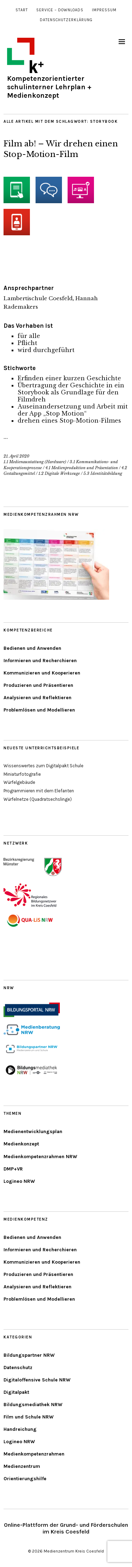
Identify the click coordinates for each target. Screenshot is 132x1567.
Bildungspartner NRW (29, 1355)
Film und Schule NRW (29, 1417)
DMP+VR (13, 1169)
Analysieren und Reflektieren (37, 698)
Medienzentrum (22, 1466)
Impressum (104, 10)
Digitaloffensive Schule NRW (37, 1380)
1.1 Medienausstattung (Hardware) (35, 461)
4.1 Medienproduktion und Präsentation (81, 467)
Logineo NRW (19, 1181)
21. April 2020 (16, 456)
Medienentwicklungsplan (33, 1132)
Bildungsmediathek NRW (33, 1405)
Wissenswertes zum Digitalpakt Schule (43, 765)
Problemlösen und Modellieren (39, 710)
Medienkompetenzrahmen (34, 1454)
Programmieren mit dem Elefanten (39, 790)
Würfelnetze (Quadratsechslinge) (38, 799)
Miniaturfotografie (22, 774)
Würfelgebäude (19, 782)
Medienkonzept (21, 1144)
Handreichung (20, 1429)
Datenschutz (18, 1368)
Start (21, 10)
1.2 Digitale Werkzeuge (59, 473)
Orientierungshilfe (25, 1479)
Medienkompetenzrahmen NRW (40, 1157)
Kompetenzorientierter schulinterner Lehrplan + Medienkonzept (49, 86)
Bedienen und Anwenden (32, 648)
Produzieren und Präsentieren (38, 685)
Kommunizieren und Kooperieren (42, 673)
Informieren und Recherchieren (40, 661)
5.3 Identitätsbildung (102, 473)
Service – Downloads (59, 10)
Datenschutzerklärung (66, 20)
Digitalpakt (16, 1392)
